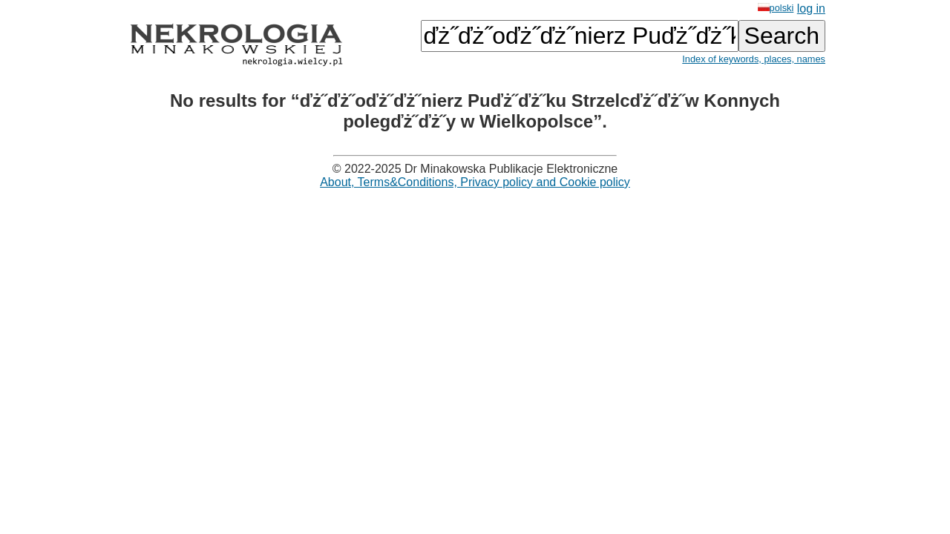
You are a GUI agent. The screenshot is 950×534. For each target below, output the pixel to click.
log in (811, 8)
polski (776, 7)
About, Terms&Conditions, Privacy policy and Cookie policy (475, 182)
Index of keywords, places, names (753, 59)
